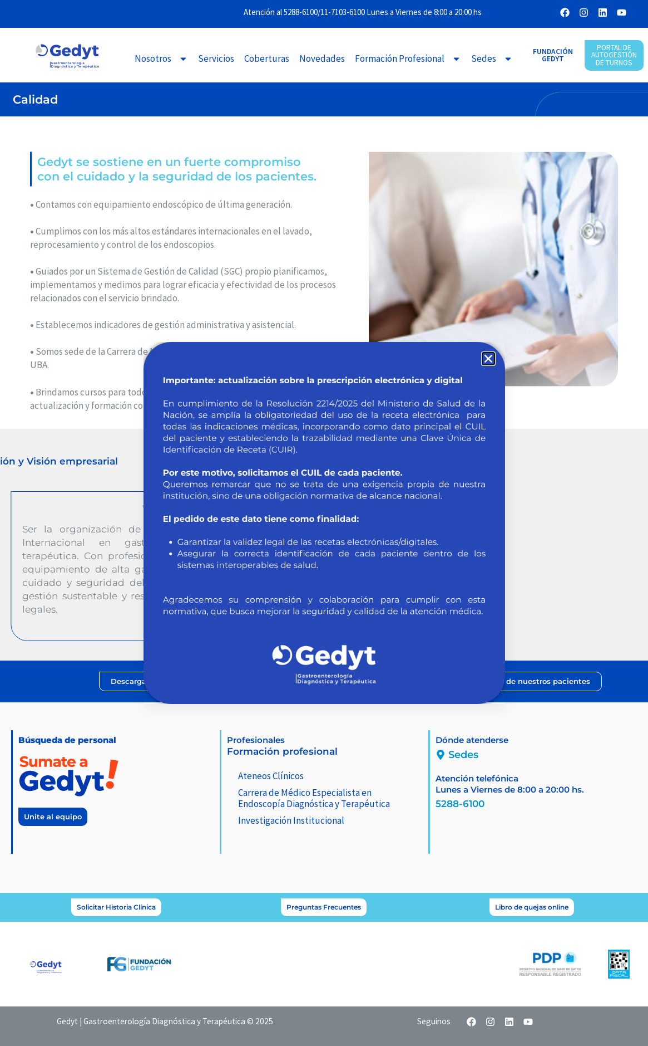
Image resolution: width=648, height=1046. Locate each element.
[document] (324, 523)
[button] (488, 358)
